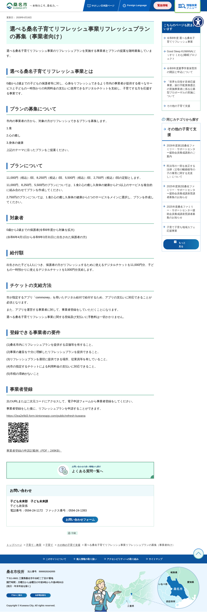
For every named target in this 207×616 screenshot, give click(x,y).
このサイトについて (56, 563)
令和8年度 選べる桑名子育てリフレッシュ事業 (181, 40)
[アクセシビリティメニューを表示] (198, 21)
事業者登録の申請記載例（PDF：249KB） (34, 450)
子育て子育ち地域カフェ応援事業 (181, 229)
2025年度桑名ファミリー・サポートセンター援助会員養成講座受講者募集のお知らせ (181, 212)
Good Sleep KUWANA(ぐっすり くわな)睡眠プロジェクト (182, 55)
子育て (49, 549)
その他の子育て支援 (178, 106)
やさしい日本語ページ (103, 5)
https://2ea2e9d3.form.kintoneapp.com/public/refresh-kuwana (45, 415)
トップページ (14, 549)
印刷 (73, 537)
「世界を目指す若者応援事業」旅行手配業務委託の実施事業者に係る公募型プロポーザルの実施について (181, 89)
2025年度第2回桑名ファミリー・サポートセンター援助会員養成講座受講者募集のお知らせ (181, 192)
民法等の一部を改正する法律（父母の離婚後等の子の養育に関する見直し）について (181, 171)
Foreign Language (137, 5)
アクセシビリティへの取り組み (123, 563)
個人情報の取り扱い (86, 563)
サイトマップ (155, 563)
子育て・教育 (33, 549)
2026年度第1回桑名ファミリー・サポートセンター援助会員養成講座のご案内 (181, 151)
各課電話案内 (40, 600)
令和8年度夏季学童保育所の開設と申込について (182, 70)
